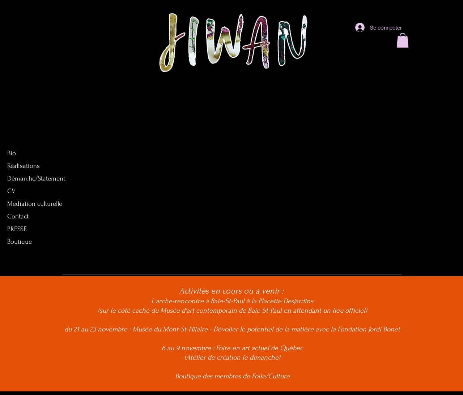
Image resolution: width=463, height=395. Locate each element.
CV (11, 191)
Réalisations (23, 166)
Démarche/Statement (36, 178)
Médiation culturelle (34, 204)
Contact (18, 216)
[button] (402, 40)
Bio (11, 153)
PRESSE (17, 229)
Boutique (19, 242)
